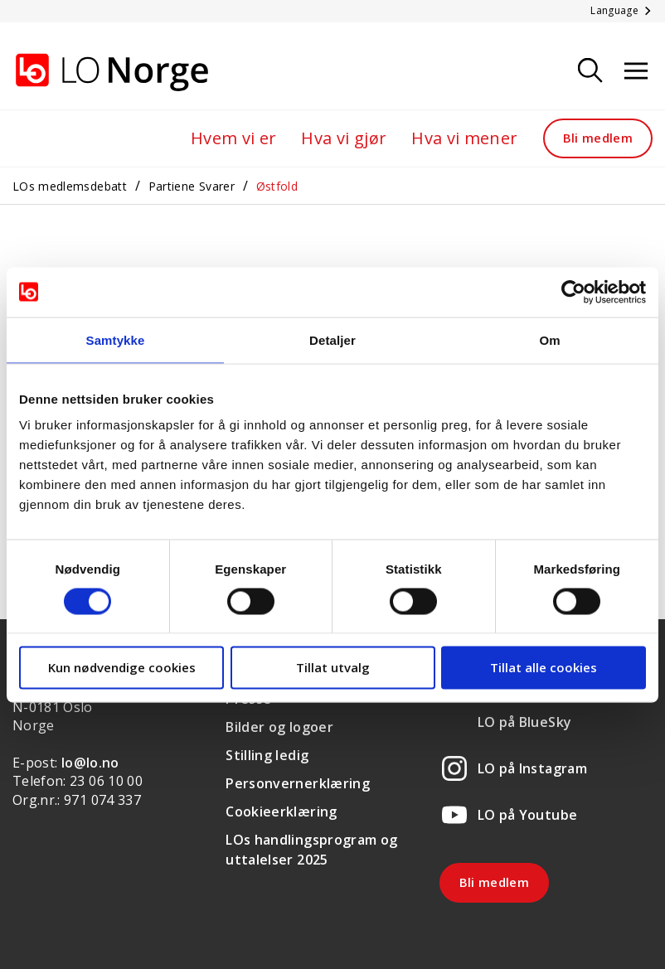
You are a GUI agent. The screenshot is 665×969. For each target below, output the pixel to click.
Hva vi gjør (343, 138)
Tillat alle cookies (543, 667)
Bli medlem (598, 137)
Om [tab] (549, 339)
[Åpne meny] (636, 72)
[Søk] (590, 72)
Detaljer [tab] (332, 339)
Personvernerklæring (298, 783)
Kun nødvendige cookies (122, 667)
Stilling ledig (267, 755)
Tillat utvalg (333, 667)
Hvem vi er (234, 138)
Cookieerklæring (281, 811)
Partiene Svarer (191, 186)
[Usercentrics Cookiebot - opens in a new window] (573, 291)
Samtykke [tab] (115, 339)
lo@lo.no (90, 762)
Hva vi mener (464, 138)
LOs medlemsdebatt (69, 186)
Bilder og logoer (279, 727)
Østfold (277, 186)
